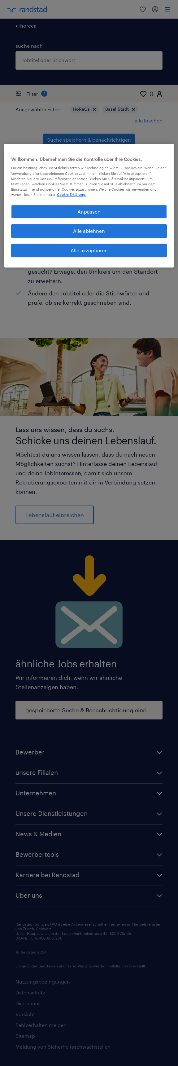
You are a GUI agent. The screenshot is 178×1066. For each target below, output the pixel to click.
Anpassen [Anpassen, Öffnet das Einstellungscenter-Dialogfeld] (89, 212)
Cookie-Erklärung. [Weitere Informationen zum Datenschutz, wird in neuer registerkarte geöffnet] (71, 194)
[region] (88, 206)
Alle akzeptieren (89, 250)
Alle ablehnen (89, 231)
